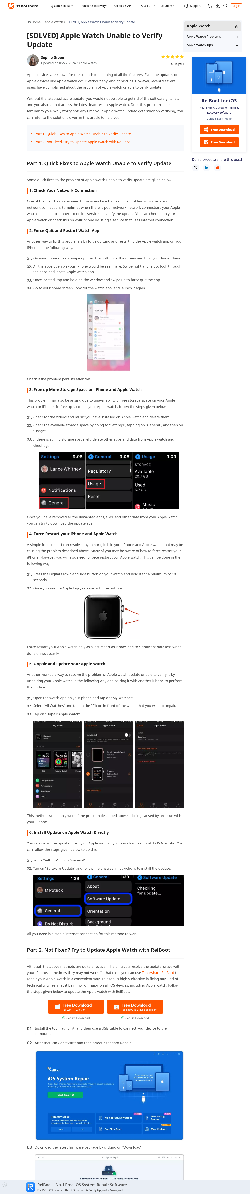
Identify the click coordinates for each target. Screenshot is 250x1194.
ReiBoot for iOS (219, 100)
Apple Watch (88, 63)
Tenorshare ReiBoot (158, 972)
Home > (37, 22)
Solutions (166, 6)
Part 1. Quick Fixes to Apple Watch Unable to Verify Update (83, 133)
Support (192, 6)
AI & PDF (146, 6)
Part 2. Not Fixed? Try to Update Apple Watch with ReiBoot (82, 141)
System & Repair (61, 6)
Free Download (219, 130)
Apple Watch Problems (213, 37)
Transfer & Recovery (93, 6)
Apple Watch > (55, 22)
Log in (236, 6)
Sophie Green (53, 57)
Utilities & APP (123, 6)
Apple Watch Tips (209, 45)
